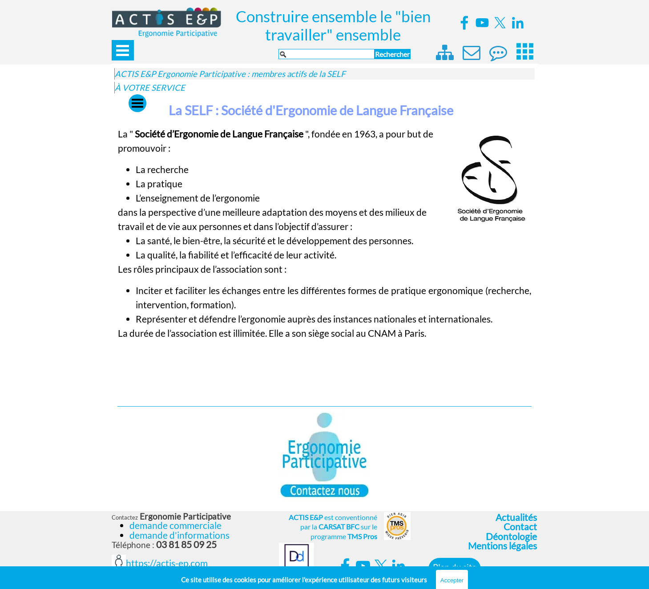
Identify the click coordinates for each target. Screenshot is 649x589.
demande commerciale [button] (175, 525)
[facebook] (464, 23)
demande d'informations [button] (179, 535)
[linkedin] (518, 23)
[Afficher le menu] (123, 50)
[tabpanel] (324, 262)
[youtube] (482, 23)
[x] (500, 23)
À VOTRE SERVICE (150, 88)
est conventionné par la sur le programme (333, 527)
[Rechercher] (326, 54)
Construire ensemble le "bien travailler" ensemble (335, 25)
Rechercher (392, 54)
